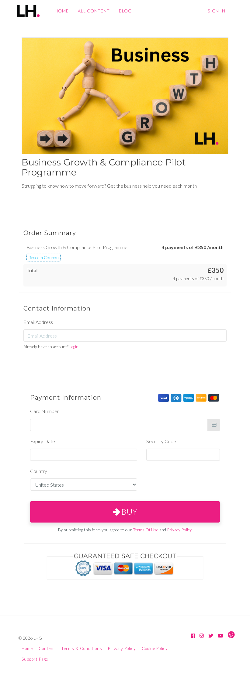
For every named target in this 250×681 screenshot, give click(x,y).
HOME (62, 10)
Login (73, 346)
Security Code (161, 441)
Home (27, 648)
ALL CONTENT (94, 10)
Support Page (35, 659)
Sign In (216, 10)
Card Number (44, 411)
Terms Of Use (145, 529)
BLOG (125, 10)
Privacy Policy (179, 529)
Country (38, 471)
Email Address (38, 322)
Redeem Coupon (43, 257)
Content (47, 648)
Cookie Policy (155, 648)
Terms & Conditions (81, 648)
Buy (125, 511)
